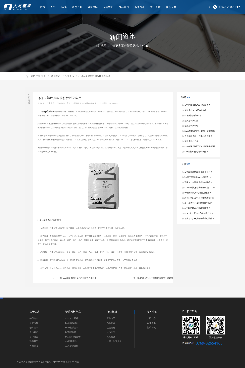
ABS (52, 7)
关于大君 (155, 7)
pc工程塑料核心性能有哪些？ (197, 208)
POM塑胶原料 (72, 327)
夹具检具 (111, 337)
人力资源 (34, 346)
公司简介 (34, 318)
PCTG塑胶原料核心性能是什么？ (199, 213)
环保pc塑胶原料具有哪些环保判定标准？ (199, 199)
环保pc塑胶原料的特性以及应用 (95, 76)
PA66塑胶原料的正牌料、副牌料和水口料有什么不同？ (199, 132)
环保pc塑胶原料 (48, 111)
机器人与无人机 (114, 341)
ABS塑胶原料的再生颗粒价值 (197, 105)
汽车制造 (111, 323)
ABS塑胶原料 (71, 318)
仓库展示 (34, 327)
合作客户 (34, 332)
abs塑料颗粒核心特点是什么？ (197, 193)
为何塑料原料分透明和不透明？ (198, 136)
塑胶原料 (92, 7)
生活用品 (111, 332)
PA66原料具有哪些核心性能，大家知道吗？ (199, 188)
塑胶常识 (151, 327)
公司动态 (151, 318)
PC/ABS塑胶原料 (73, 337)
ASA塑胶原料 (71, 346)
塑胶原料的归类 (191, 141)
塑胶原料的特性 (191, 126)
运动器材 (111, 327)
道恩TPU (77, 7)
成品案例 (123, 7)
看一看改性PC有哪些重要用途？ (198, 203)
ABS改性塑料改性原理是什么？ (198, 172)
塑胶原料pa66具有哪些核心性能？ (199, 218)
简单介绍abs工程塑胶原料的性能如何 (156, 278)
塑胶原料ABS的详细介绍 (195, 110)
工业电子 (111, 318)
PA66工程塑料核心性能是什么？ (198, 177)
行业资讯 (69, 76)
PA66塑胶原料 (72, 323)
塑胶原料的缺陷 (191, 121)
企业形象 (34, 323)
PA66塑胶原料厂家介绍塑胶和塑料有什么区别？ (199, 147)
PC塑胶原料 (70, 332)
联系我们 (34, 341)
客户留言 (34, 337)
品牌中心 (108, 7)
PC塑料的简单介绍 (192, 115)
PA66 (63, 7)
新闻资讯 (139, 7)
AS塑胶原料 (71, 341)
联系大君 (171, 7)
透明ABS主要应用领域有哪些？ (198, 182)
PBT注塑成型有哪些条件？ (196, 152)
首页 (42, 7)
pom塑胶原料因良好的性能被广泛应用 (79, 278)
